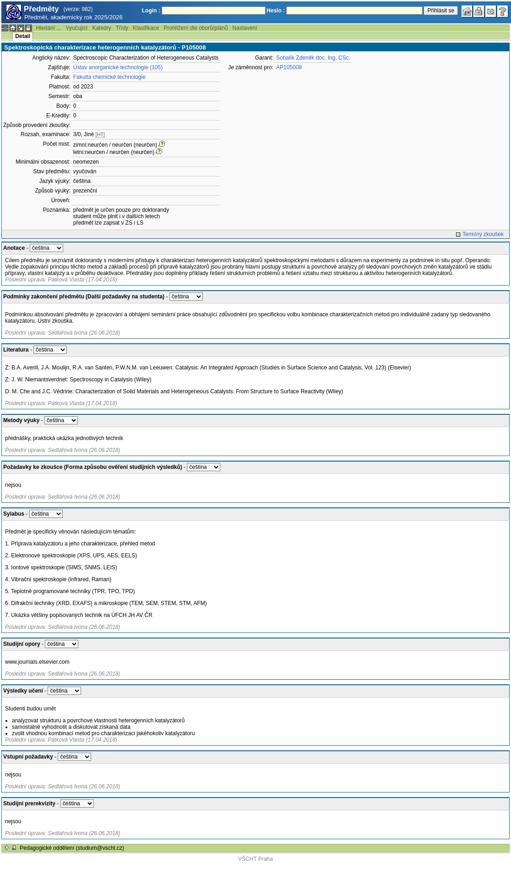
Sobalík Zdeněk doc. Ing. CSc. (313, 58)
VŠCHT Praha (255, 859)
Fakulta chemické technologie (109, 77)
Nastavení (245, 28)
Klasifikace (146, 28)
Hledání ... (48, 28)
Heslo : (275, 10)
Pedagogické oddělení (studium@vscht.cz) (72, 848)
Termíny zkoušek (483, 234)
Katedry (101, 28)
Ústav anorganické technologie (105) (118, 67)
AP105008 (289, 67)
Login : (151, 10)
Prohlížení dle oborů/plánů (195, 28)
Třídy (122, 28)
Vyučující (76, 28)
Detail (22, 36)
